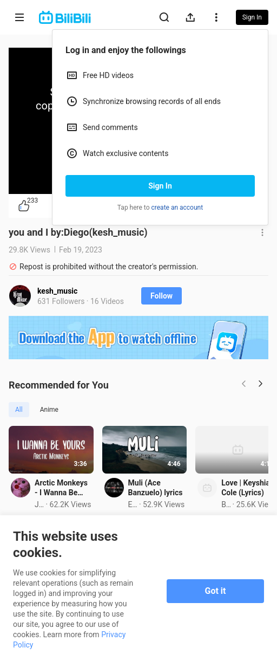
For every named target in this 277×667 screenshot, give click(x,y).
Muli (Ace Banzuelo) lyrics (213, 506)
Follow (161, 296)
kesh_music (57, 291)
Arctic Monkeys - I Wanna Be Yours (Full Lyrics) (78, 511)
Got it (215, 591)
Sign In (160, 186)
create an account (177, 207)
